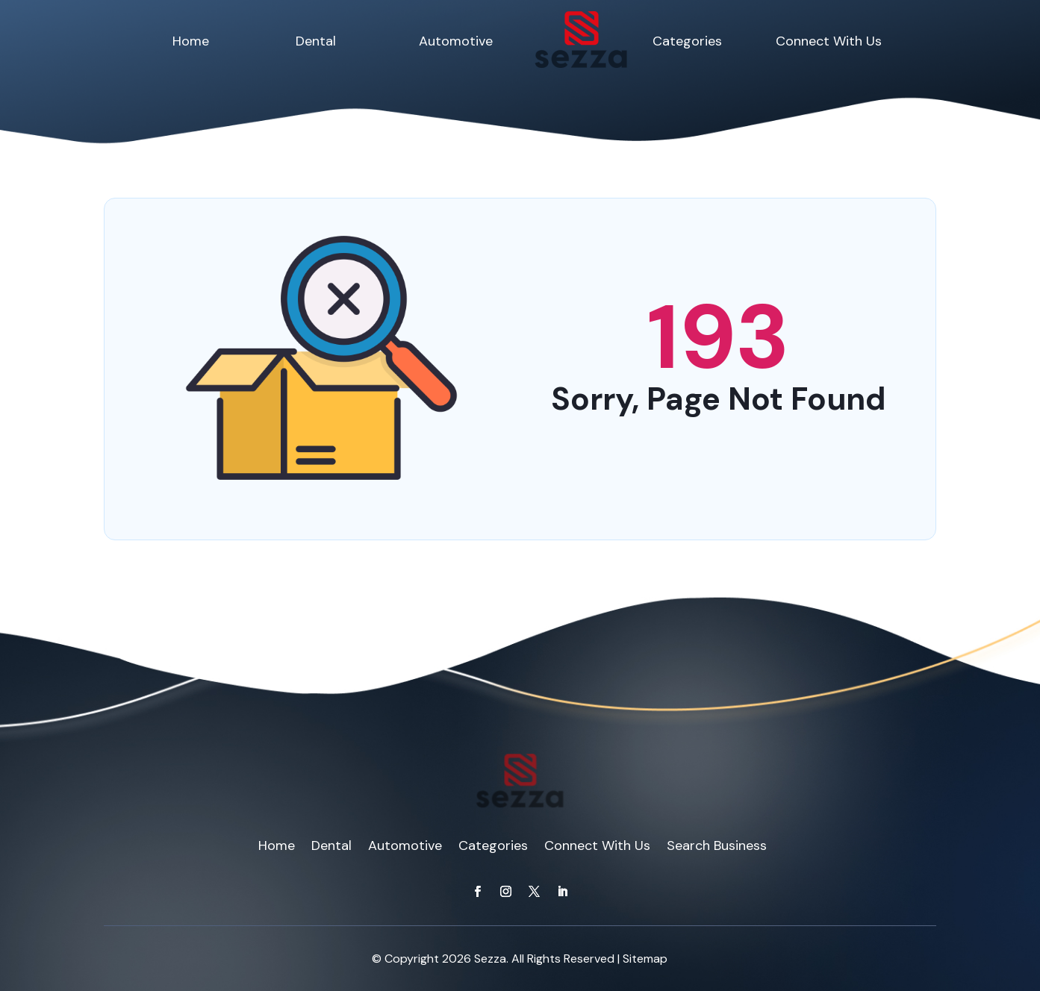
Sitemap (645, 958)
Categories (687, 41)
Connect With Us (829, 41)
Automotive (456, 41)
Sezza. (491, 958)
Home (190, 41)
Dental (316, 41)
